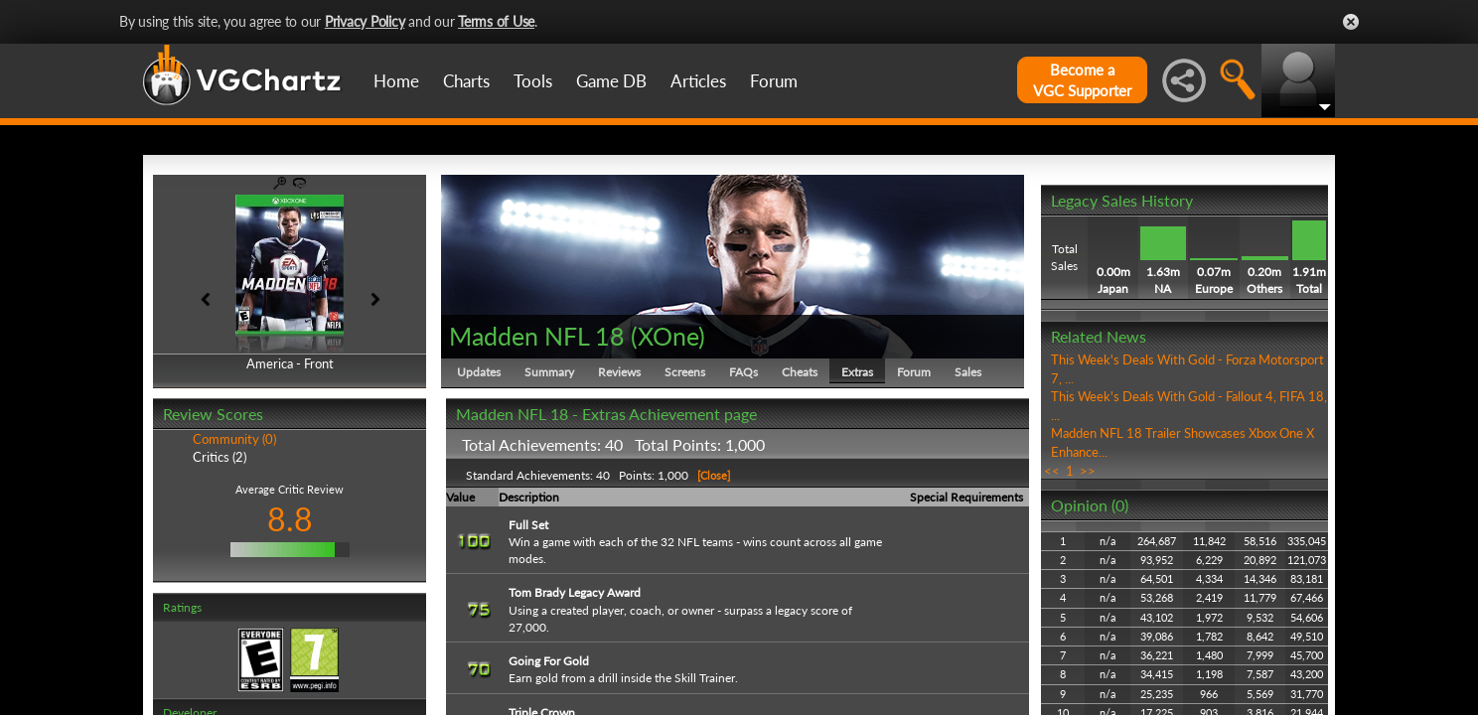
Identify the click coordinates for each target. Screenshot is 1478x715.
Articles (698, 81)
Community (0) (234, 439)
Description (529, 497)
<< (1052, 471)
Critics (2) (219, 457)
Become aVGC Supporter (1082, 80)
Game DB (611, 81)
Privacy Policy (365, 21)
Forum (774, 81)
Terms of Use (496, 21)
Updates (479, 371)
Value (460, 497)
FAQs (743, 371)
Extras (857, 371)
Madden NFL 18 (537, 336)
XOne (668, 336)
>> (1088, 471)
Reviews (619, 371)
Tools (533, 81)
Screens (685, 371)
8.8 (290, 519)
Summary (549, 371)
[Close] (712, 475)
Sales (968, 371)
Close (1351, 22)
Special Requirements (966, 497)
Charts (466, 81)
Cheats (799, 371)
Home (396, 81)
